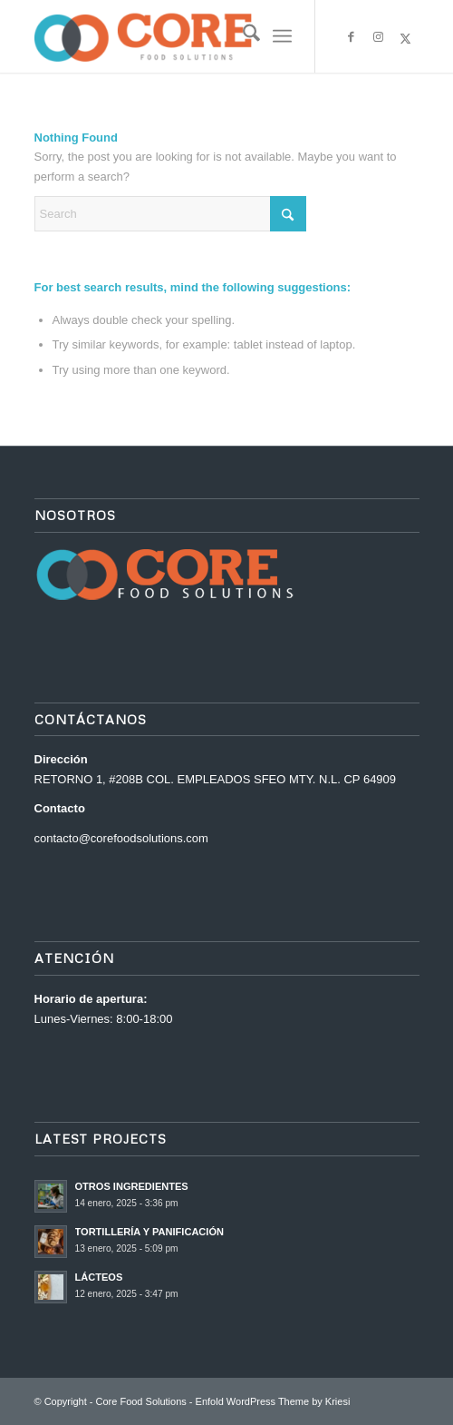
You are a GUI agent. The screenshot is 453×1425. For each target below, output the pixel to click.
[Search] (242, 36)
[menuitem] (242, 36)
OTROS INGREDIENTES (131, 1186)
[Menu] (282, 36)
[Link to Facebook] (351, 38)
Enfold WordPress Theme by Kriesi (273, 1401)
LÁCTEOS (99, 1277)
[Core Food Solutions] (188, 36)
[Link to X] (405, 39)
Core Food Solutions (141, 1401)
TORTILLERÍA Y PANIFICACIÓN (149, 1231)
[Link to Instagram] (378, 38)
